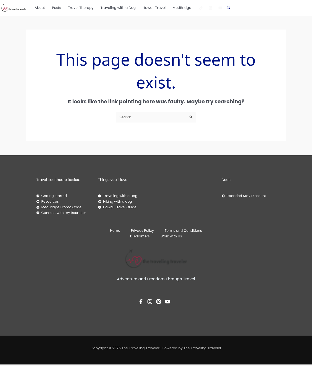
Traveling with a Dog (118, 7)
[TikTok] (201, 8)
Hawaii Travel (154, 7)
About (40, 7)
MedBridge (182, 7)
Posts (56, 7)
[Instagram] (211, 8)
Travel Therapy (81, 7)
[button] (229, 8)
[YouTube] (220, 8)
